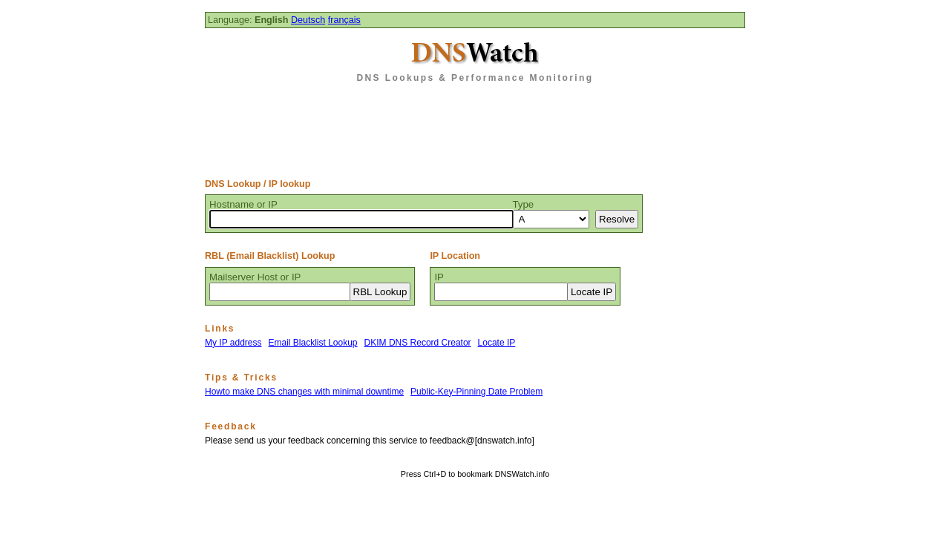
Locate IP (497, 342)
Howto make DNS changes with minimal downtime (304, 391)
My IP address (233, 342)
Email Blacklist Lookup (312, 342)
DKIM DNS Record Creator (417, 342)
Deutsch (308, 20)
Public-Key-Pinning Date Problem (476, 391)
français (344, 20)
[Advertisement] (475, 125)
